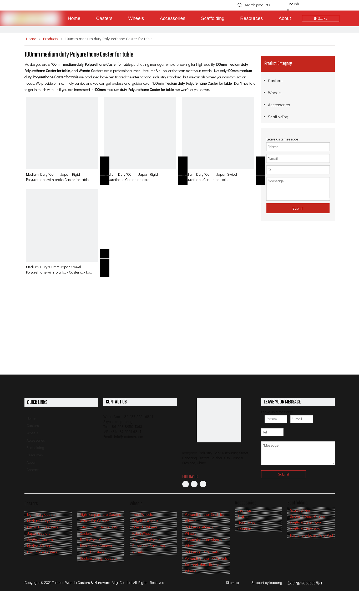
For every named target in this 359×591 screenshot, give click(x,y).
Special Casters (92, 551)
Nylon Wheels (142, 533)
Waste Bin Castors (94, 520)
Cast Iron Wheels (146, 539)
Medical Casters (39, 545)
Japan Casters (38, 533)
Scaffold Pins (300, 510)
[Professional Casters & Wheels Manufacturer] (219, 420)
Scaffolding (278, 116)
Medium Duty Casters (44, 520)
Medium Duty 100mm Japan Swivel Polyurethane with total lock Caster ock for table (58, 269)
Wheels (274, 92)
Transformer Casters (96, 545)
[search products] (263, 5)
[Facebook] (185, 484)
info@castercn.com (128, 436)
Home (31, 418)
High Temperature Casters (100, 514)
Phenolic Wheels (145, 526)
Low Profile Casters (42, 551)
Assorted (244, 528)
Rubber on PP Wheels (202, 551)
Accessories (279, 104)
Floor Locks (246, 522)
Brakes (242, 516)
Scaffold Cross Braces (307, 516)
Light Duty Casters (42, 514)
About (31, 462)
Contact (33, 469)
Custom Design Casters (99, 558)
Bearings (244, 510)
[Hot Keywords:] (240, 5)
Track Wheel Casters (96, 539)
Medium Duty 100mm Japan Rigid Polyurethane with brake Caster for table (57, 177)
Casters (275, 80)
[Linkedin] (194, 484)
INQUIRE (320, 18)
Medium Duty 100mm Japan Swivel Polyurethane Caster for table (209, 177)
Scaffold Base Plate (305, 522)
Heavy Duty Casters (42, 526)
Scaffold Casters (40, 539)
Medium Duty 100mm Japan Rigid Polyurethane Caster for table (131, 177)
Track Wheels (142, 514)
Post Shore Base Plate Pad (311, 535)
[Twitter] (203, 484)
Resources (35, 454)
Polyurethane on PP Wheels (206, 558)
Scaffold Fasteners (305, 528)
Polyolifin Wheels (145, 520)
